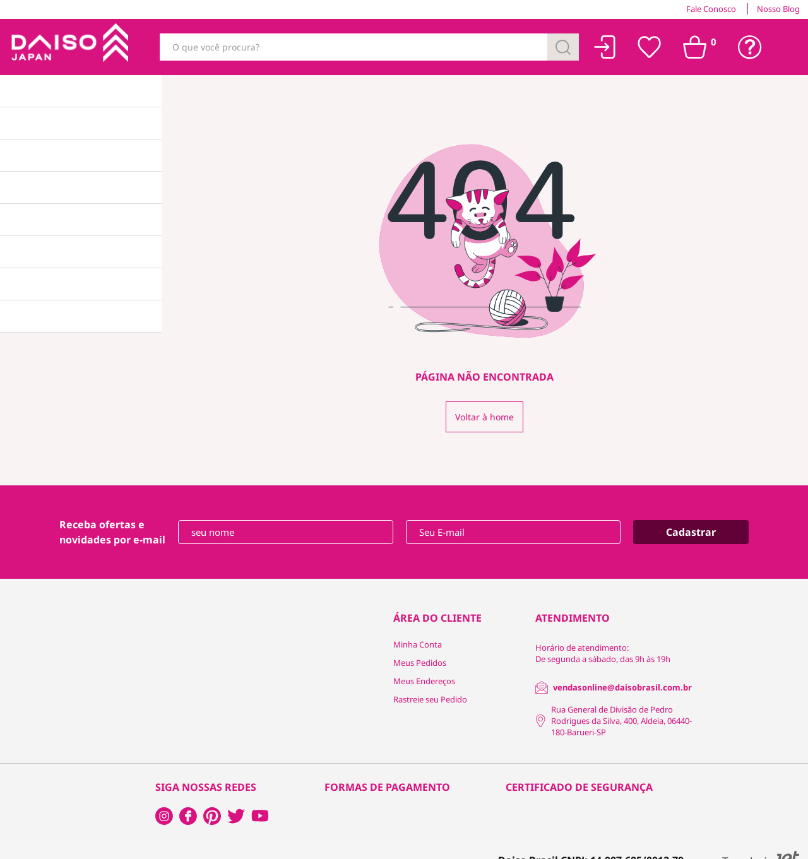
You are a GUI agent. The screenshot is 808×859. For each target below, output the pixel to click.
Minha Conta (417, 644)
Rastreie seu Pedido (430, 699)
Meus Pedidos (419, 662)
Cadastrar (691, 532)
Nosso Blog (778, 9)
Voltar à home (484, 417)
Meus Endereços (424, 681)
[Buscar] (563, 47)
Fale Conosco (711, 9)
